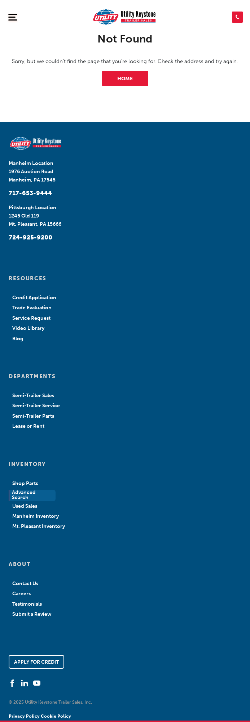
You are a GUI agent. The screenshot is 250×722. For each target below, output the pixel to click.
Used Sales (24, 506)
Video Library (28, 328)
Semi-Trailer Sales (33, 396)
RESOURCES (28, 278)
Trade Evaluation (32, 308)
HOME (125, 79)
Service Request (31, 318)
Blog (17, 339)
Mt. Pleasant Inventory (38, 526)
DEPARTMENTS (32, 376)
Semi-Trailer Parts (33, 416)
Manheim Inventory (35, 516)
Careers (21, 594)
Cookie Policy (56, 716)
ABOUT (19, 564)
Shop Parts (25, 483)
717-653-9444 (30, 193)
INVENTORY (27, 464)
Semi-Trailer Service (36, 406)
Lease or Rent (28, 426)
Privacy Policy (25, 716)
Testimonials (27, 604)
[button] (237, 17)
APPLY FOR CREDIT (36, 662)
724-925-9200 (30, 237)
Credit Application (34, 298)
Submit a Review (32, 614)
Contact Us (25, 583)
